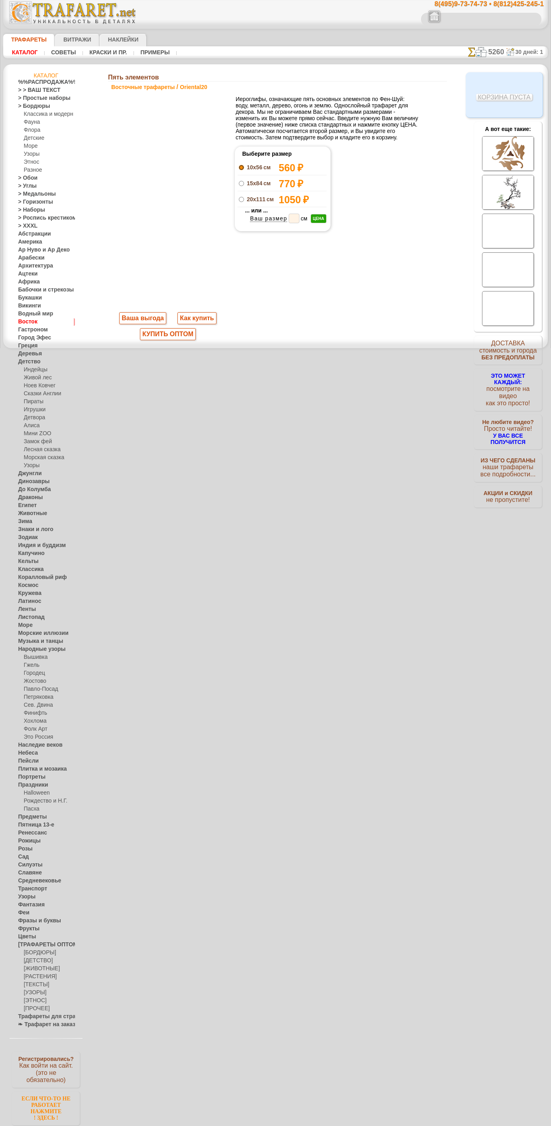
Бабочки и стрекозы (40, 289)
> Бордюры (30, 106)
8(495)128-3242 (283, 458)
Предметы (29, 817)
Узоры (31, 154)
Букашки (27, 297)
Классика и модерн (45, 114)
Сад (22, 856)
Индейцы (34, 369)
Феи (22, 912)
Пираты (32, 401)
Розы (24, 848)
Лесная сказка (40, 449)
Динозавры (31, 481)
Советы (62, 52)
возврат (292, 527)
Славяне (27, 872)
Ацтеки (26, 274)
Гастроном (30, 329)
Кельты (26, 561)
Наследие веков (36, 745)
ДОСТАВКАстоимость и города (508, 352)
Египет (25, 505)
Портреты (29, 777)
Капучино (29, 553)
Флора (31, 130)
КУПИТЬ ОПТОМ (168, 336)
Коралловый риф (37, 577)
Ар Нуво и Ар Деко (39, 250)
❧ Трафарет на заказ (42, 1024)
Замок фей (36, 441)
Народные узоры (37, 649)
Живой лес (36, 377)
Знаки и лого (32, 529)
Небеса (26, 753)
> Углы (25, 186)
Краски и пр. (106, 52)
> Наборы (28, 210)
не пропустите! (508, 488)
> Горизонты (32, 202)
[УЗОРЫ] (34, 992)
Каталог (25, 52)
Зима (24, 521)
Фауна (31, 122)
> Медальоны (33, 194)
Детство (27, 361)
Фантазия (29, 904)
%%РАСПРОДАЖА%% (43, 82)
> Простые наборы (39, 98)
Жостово (34, 681)
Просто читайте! (508, 422)
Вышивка (34, 657)
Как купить (195, 319)
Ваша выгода (143, 319)
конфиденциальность (255, 527)
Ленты (25, 609)
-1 (245, 361)
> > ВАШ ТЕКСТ (34, 90)
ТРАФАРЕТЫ (25, 39)
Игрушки (33, 409)
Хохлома (34, 721)
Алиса (30, 425)
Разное (31, 170)
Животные (30, 513)
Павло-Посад (39, 689)
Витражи (67, 39)
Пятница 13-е (32, 825)
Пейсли (26, 761)
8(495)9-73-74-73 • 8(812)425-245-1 (481, 4)
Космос (26, 585)
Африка (26, 281)
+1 (305, 361)
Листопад (29, 617)
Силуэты (27, 864)
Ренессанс (29, 833)
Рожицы (27, 840)
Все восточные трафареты (275, 379)
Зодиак (26, 537)
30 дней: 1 (532, 52)
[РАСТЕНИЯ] (38, 976)
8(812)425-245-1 (330, 458)
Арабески (28, 258)
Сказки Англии (40, 393)
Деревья (27, 353)
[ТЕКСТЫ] (35, 984)
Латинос (27, 601)
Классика (28, 569)
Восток (26, 321)
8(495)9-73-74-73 (234, 458)
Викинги (27, 305)
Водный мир (32, 313)
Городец (33, 673)
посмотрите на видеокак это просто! (508, 387)
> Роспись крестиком (41, 218)
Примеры (152, 52)
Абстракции (31, 234)
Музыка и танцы (37, 641)
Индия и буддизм (37, 545)
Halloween (35, 793)
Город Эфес (31, 337)
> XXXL (25, 226)
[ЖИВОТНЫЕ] (40, 968)
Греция (25, 345)
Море (30, 146)
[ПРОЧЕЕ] (35, 1008)
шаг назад (276, 361)
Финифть (34, 713)
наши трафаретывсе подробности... (508, 456)
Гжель (30, 665)
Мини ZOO (36, 433)
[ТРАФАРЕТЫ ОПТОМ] (43, 944)
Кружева (28, 593)
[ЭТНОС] (33, 1000)
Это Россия (36, 737)
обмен (313, 527)
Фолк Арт (34, 729)
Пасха (30, 809)
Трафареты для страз (42, 1016)
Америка (28, 242)
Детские (33, 138)
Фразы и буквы (35, 920)
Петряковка (37, 697)
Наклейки (109, 39)
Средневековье (35, 880)
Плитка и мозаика (38, 769)
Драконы (28, 497)
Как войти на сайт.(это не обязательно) (45, 1068)
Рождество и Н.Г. (43, 801)
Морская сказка (42, 457)
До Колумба (32, 489)
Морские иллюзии (38, 633)
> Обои (25, 178)
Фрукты (26, 928)
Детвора (33, 417)
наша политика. (316, 1119)
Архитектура (32, 266)
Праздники (30, 785)
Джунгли (28, 473)
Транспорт (30, 888)
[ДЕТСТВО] (36, 960)
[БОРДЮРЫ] (38, 952)
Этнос (30, 162)
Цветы (25, 936)
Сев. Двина (36, 705)
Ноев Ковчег (38, 385)
